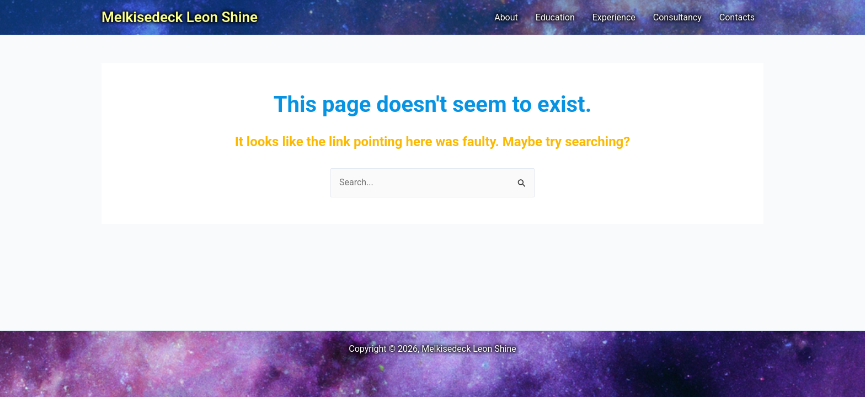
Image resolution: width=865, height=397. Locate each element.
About (506, 17)
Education (555, 17)
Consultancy (677, 17)
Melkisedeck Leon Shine (180, 17)
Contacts (737, 17)
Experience (614, 17)
